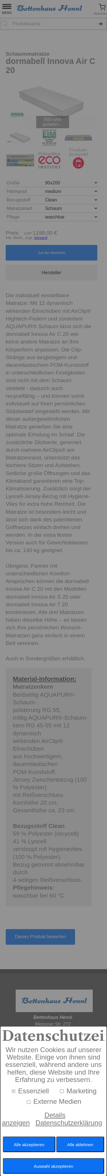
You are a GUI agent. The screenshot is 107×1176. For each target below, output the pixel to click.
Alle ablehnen (80, 1144)
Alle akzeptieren (29, 1144)
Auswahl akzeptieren (53, 1166)
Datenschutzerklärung (68, 1123)
